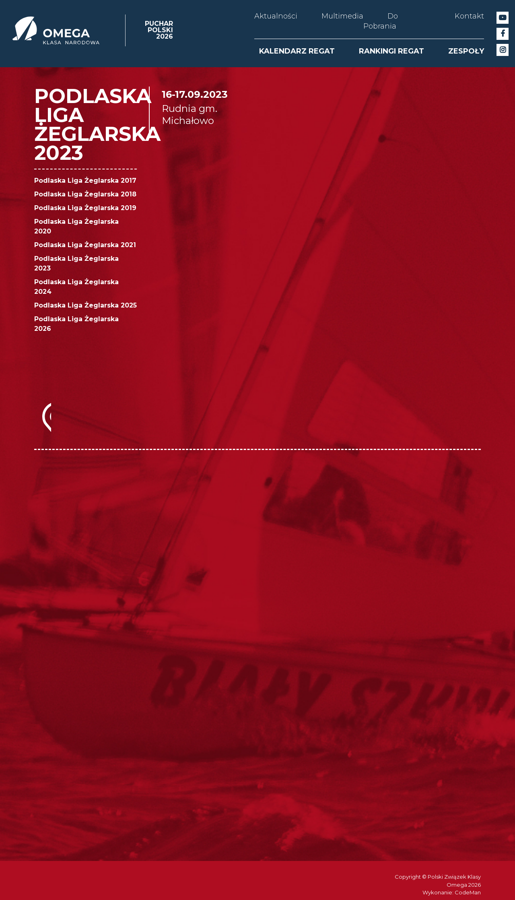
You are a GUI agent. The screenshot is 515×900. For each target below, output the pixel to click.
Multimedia (342, 16)
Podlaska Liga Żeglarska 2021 (85, 245)
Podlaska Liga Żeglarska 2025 (85, 305)
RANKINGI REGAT (391, 51)
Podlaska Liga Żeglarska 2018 (85, 194)
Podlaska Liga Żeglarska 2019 (85, 208)
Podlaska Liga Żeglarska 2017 (85, 180)
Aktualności (275, 16)
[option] (42, 612)
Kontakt (469, 16)
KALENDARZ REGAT (297, 51)
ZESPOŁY (466, 51)
